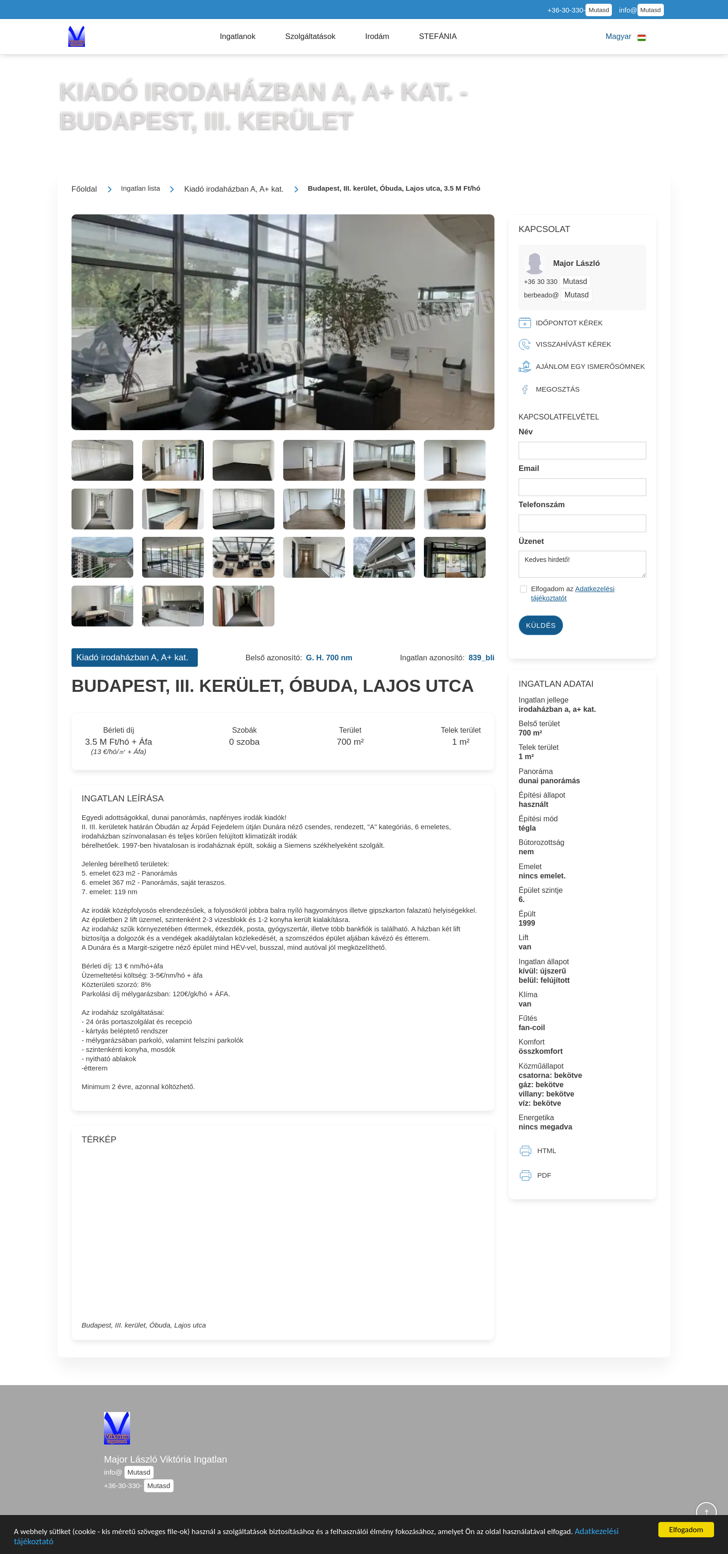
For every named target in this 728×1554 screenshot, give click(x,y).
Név (526, 431)
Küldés (541, 625)
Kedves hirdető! (582, 564)
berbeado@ (541, 295)
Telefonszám (542, 504)
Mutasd (599, 9)
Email (529, 468)
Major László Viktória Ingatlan (165, 1459)
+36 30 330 (541, 281)
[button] (237, 37)
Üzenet (531, 541)
